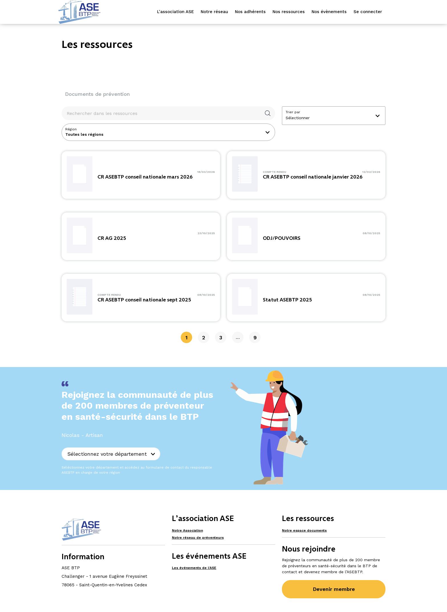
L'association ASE (175, 11)
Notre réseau (214, 11)
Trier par (293, 112)
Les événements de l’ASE (194, 568)
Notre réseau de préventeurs (198, 538)
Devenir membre (334, 589)
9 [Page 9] (255, 338)
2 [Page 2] (203, 338)
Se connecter (367, 11)
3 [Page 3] (220, 338)
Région (71, 129)
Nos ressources (289, 11)
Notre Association (187, 530)
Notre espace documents (304, 530)
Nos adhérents (250, 11)
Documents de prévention (97, 94)
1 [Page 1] (186, 338)
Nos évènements (329, 11)
